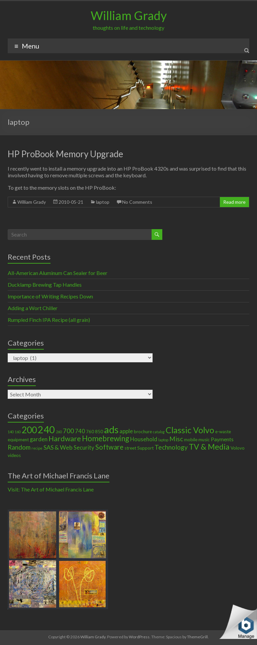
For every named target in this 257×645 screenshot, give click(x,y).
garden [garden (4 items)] (39, 439)
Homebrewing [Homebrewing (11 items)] (105, 438)
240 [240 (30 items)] (46, 429)
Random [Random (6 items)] (19, 447)
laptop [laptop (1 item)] (163, 440)
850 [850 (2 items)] (99, 431)
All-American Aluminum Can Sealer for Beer (57, 273)
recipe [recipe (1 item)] (36, 448)
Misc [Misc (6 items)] (176, 439)
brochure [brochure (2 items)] (143, 431)
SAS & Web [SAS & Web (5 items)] (58, 447)
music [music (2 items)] (204, 439)
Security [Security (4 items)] (84, 447)
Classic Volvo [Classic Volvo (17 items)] (190, 430)
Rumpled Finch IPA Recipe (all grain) (49, 319)
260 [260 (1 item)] (59, 432)
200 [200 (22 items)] (29, 430)
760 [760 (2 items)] (90, 431)
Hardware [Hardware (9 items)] (65, 438)
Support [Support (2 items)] (145, 448)
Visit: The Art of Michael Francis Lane (51, 489)
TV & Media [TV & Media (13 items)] (209, 446)
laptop (102, 202)
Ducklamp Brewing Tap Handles (45, 284)
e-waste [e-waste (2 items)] (223, 431)
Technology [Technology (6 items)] (171, 447)
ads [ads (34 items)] (111, 429)
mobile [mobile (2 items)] (190, 439)
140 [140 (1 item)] (11, 432)
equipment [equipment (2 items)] (18, 439)
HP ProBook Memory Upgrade (65, 154)
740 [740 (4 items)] (80, 431)
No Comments (137, 202)
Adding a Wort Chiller (33, 308)
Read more (234, 202)
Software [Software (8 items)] (109, 447)
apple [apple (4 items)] (126, 431)
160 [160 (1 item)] (18, 432)
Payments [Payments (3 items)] (222, 439)
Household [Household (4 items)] (143, 439)
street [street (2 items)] (130, 448)
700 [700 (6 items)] (68, 431)
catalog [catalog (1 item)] (159, 432)
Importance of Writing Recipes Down (50, 296)
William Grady (129, 15)
